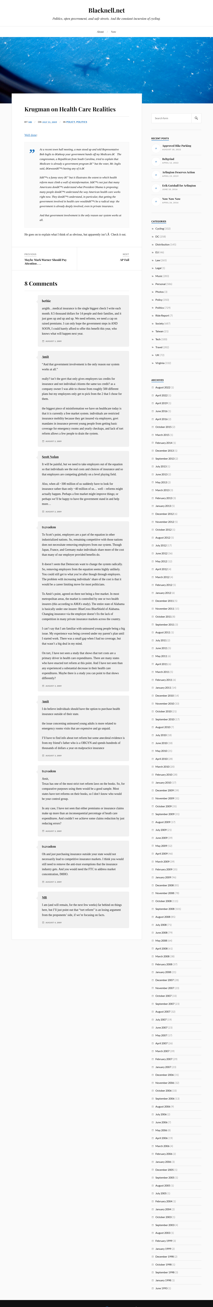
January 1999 (163, 1248)
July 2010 (161, 735)
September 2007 (164, 1003)
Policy (72, 131)
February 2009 (163, 869)
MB (30, 131)
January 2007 (163, 1067)
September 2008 (164, 908)
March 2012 (162, 577)
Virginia (159, 362)
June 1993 (161, 1288)
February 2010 (163, 774)
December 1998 (164, 1256)
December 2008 (164, 885)
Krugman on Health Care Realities (66, 113)
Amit (45, 366)
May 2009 (161, 845)
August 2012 (162, 537)
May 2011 (161, 656)
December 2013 (164, 450)
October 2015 (163, 426)
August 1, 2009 (54, 351)
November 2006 (164, 1082)
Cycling (159, 228)
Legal (158, 268)
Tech (158, 339)
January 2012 (163, 592)
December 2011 (164, 600)
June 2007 (161, 1027)
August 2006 (162, 1106)
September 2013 (164, 458)
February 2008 (163, 964)
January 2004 (163, 1209)
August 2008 (162, 916)
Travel (158, 347)
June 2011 (161, 648)
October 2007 (163, 995)
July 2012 (161, 545)
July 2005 (161, 1193)
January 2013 (163, 505)
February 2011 (163, 679)
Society (159, 323)
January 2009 (163, 877)
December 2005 (164, 1169)
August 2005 (162, 1185)
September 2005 (164, 1177)
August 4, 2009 (54, 932)
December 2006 (164, 1074)
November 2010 (164, 703)
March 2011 (162, 671)
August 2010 (162, 727)
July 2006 (161, 1114)
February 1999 (163, 1240)
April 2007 (161, 1043)
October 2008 (163, 901)
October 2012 (163, 529)
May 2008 (161, 940)
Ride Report (162, 315)
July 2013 (161, 466)
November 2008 (164, 893)
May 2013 (161, 482)
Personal (160, 283)
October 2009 (163, 806)
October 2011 (163, 616)
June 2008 (161, 932)
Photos (159, 291)
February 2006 (163, 1153)
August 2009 (162, 822)
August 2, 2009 (54, 451)
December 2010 (164, 695)
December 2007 (164, 980)
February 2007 (163, 1059)
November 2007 (164, 988)
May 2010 (161, 750)
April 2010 (161, 758)
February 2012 (163, 584)
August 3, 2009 (54, 695)
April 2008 (161, 948)
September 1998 (164, 1272)
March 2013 (162, 490)
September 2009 (164, 814)
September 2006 (164, 1098)
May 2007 (161, 1035)
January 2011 (163, 687)
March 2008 (162, 956)
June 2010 (161, 743)
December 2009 (164, 790)
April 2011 (161, 664)
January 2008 (163, 972)
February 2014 (163, 442)
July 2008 (161, 924)
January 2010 (163, 782)
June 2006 (161, 1122)
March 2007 (162, 1051)
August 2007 (162, 1011)
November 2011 (164, 608)
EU (157, 252)
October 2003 (163, 1217)
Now (113, 31)
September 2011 (164, 624)
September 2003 (164, 1225)
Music (158, 275)
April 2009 (161, 853)
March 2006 (162, 1146)
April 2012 (161, 569)
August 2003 (162, 1232)
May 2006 (161, 1130)
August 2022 (162, 387)
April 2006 (161, 1138)
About (100, 31)
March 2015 (162, 434)
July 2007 (161, 1019)
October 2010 (163, 711)
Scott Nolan (50, 466)
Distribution (162, 244)
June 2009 (161, 837)
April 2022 (161, 395)
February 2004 (163, 1201)
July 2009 (161, 829)
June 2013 (161, 474)
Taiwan (159, 331)
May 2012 (161, 561)
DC (157, 236)
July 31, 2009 (51, 131)
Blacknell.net (106, 10)
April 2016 (161, 419)
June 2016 (161, 411)
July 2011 (161, 640)
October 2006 (163, 1090)
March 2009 (162, 861)
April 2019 (161, 403)
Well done (30, 144)
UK (157, 354)
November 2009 (164, 798)
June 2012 (161, 553)
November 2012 (164, 521)
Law (157, 260)
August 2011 (162, 632)
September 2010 (164, 719)
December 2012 (164, 513)
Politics (83, 131)
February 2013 (163, 498)
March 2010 (162, 766)
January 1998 (163, 1280)
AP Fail (124, 269)
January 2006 (163, 1161)
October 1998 (163, 1264)
